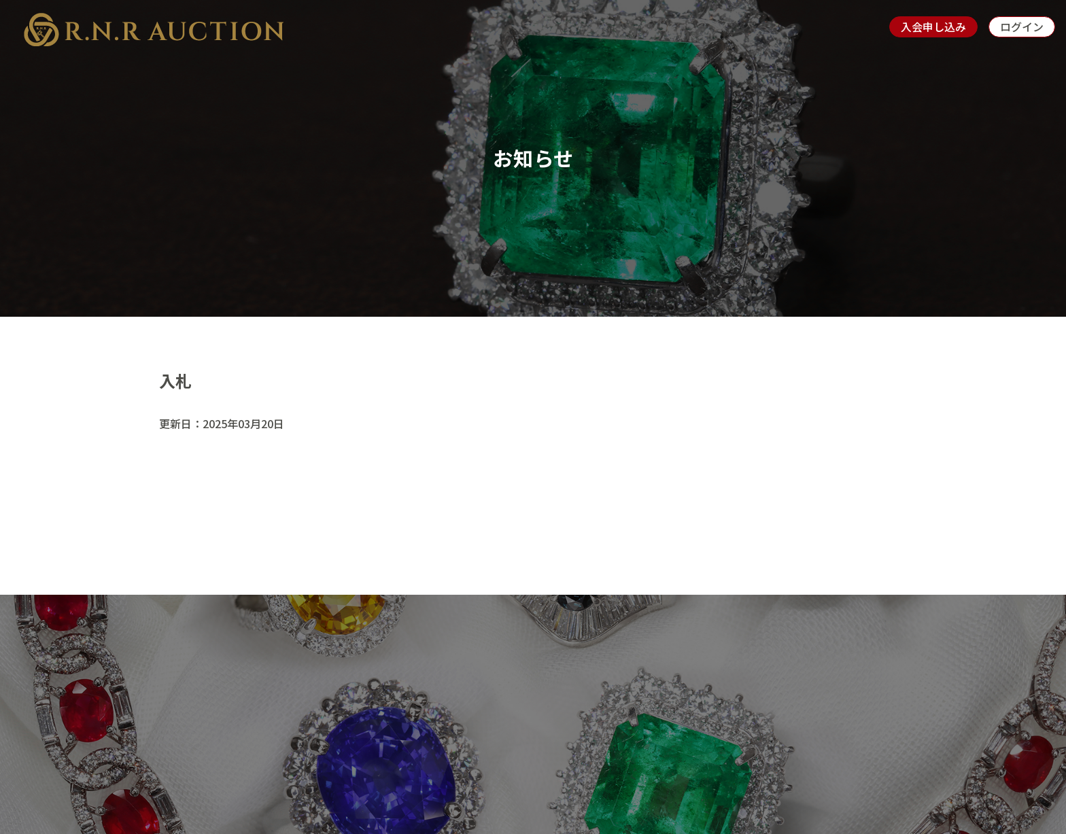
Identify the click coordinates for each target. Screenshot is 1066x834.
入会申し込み (933, 26)
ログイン (1022, 26)
